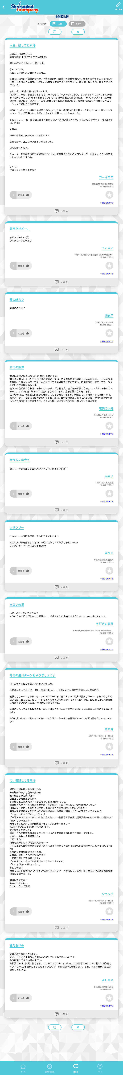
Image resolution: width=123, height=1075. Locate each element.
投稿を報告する (107, 203)
